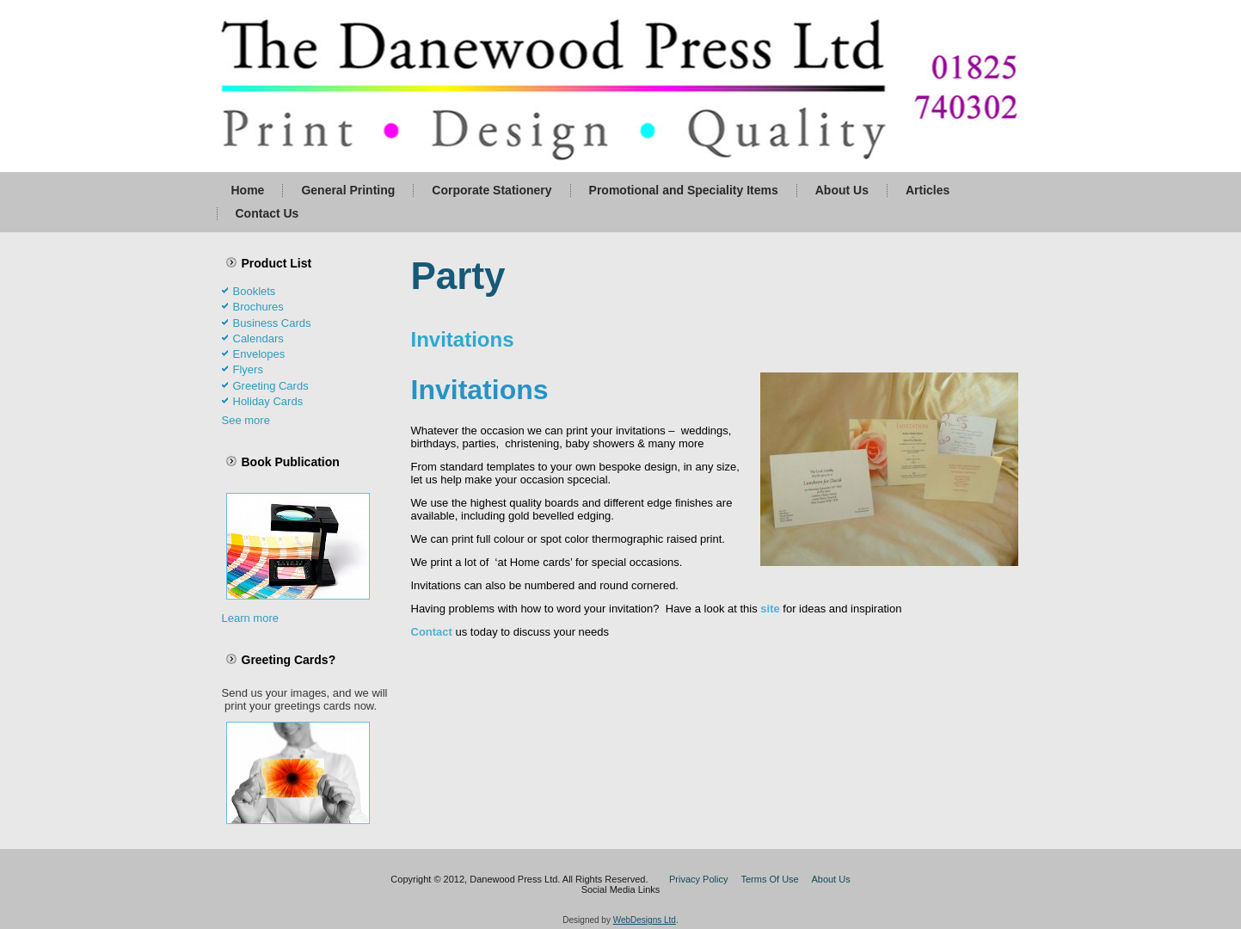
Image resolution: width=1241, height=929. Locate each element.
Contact (431, 631)
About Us (842, 190)
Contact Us (267, 213)
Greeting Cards (271, 385)
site (769, 608)
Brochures (258, 306)
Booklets (254, 291)
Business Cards (272, 323)
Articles (927, 190)
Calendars (258, 338)
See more (246, 420)
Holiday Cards (268, 401)
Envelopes (259, 354)
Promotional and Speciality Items (683, 190)
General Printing (348, 190)
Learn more (250, 618)
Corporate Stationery (491, 190)
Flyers (248, 369)
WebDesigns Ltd (644, 920)
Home (248, 190)
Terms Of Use (770, 879)
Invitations (462, 339)
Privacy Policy (698, 879)
